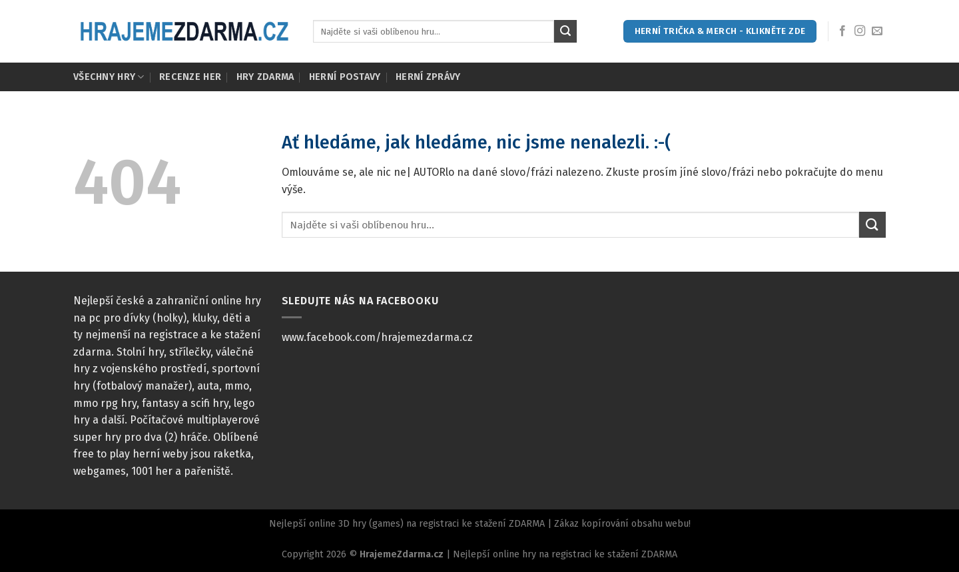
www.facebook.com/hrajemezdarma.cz (377, 337)
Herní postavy (345, 77)
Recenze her (190, 77)
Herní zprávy (428, 77)
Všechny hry (109, 77)
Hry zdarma (265, 77)
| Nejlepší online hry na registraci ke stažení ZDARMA (560, 554)
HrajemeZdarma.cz (402, 554)
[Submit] (565, 31)
